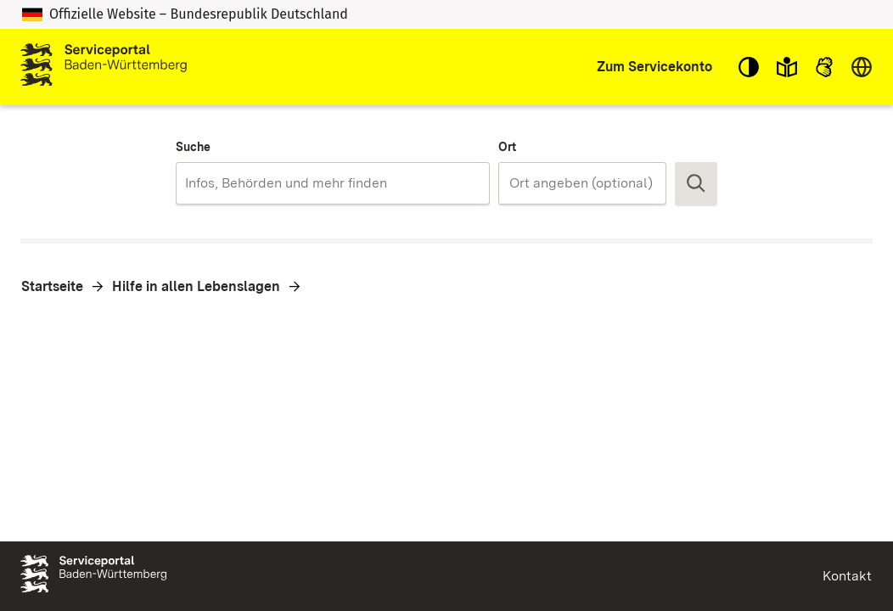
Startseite (52, 286)
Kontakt (847, 576)
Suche (193, 147)
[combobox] (333, 183)
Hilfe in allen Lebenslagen (196, 286)
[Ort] (590, 183)
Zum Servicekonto (654, 67)
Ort (507, 147)
